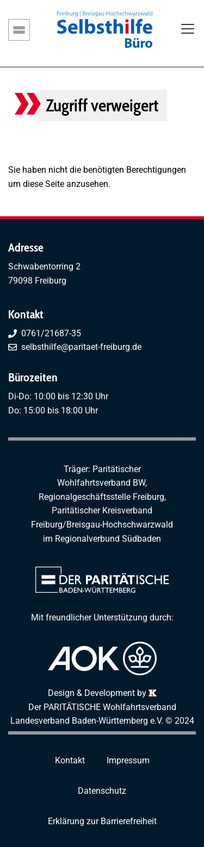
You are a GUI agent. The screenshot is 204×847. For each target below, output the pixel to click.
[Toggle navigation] (188, 30)
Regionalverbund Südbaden (108, 539)
